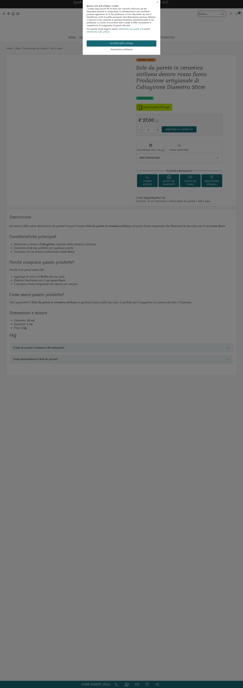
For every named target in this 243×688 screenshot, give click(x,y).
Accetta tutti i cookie (121, 43)
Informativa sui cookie (129, 29)
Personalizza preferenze (121, 49)
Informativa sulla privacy (98, 31)
